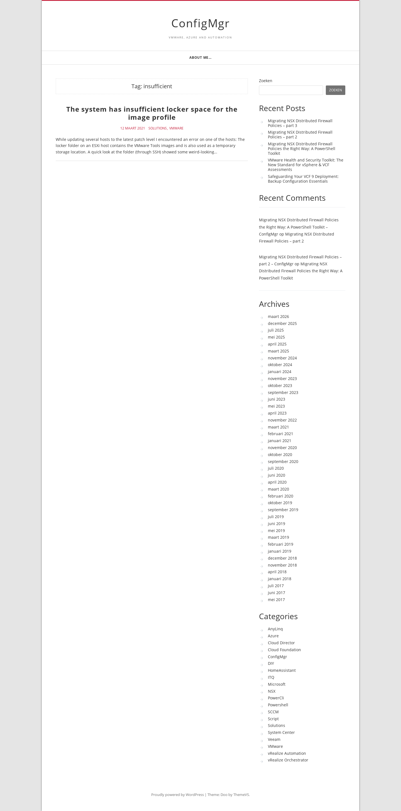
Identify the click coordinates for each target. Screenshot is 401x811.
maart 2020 (278, 489)
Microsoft (276, 684)
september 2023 (283, 392)
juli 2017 (276, 585)
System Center (281, 732)
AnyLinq (275, 628)
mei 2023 (276, 406)
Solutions (157, 128)
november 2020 (282, 447)
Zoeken (265, 81)
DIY (271, 663)
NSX (271, 691)
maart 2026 (278, 316)
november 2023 (282, 378)
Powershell (278, 704)
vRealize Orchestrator (288, 760)
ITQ (271, 677)
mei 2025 (276, 337)
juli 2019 (276, 516)
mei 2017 (276, 599)
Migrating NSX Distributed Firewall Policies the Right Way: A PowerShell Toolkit (301, 148)
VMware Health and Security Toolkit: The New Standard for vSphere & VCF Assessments (305, 164)
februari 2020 (280, 496)
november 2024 (282, 358)
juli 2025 (276, 330)
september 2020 (283, 461)
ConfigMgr (200, 23)
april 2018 (277, 571)
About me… (200, 57)
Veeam (274, 739)
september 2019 (283, 509)
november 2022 (282, 420)
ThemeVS (241, 794)
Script (273, 718)
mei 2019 (276, 530)
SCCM (273, 711)
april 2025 (277, 344)
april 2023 (277, 413)
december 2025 (282, 323)
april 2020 (277, 482)
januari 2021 (279, 440)
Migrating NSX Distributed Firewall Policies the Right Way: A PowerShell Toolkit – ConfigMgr (299, 226)
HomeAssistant (282, 670)
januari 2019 (279, 551)
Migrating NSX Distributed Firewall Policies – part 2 (300, 134)
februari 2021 (280, 433)
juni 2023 (276, 399)
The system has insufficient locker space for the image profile (152, 113)
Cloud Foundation (284, 649)
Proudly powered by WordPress (177, 794)
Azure (273, 635)
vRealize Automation (287, 753)
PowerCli (276, 697)
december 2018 (282, 558)
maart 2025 (278, 351)
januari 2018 (279, 578)
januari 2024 (279, 371)
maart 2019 (278, 537)
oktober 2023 (280, 385)
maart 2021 (278, 427)
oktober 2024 (280, 364)
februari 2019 (280, 544)
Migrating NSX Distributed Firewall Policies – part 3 (300, 123)
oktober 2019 (280, 502)
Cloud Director (281, 642)
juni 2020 (276, 475)
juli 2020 (276, 468)
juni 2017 (276, 592)
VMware (176, 128)
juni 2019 (276, 523)
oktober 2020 (280, 454)
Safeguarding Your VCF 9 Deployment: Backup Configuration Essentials (303, 179)
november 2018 (282, 565)
